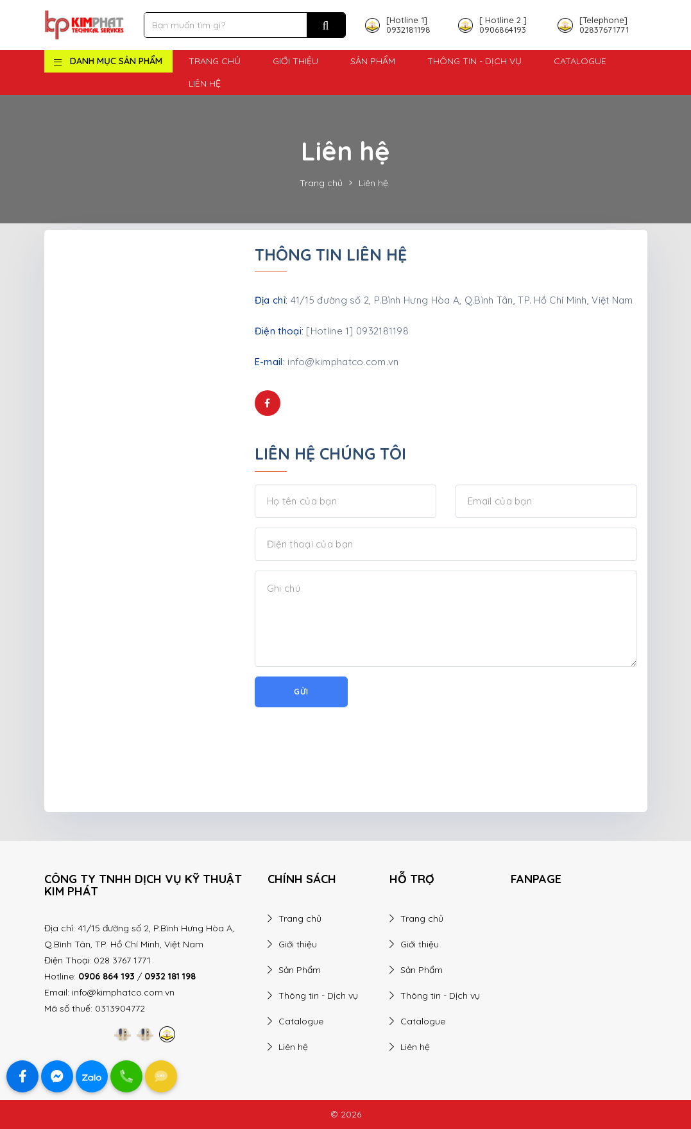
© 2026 (345, 1114)
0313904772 (120, 1008)
